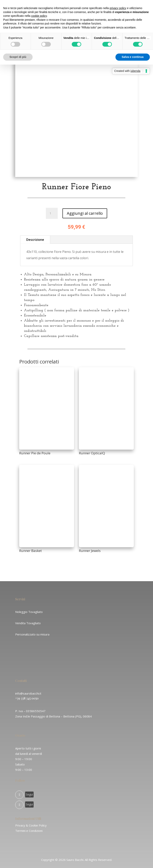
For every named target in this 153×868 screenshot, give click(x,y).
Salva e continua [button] (133, 56)
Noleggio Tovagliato (29, 612)
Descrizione (35, 239)
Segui (29, 794)
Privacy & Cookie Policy (31, 825)
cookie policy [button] (39, 15)
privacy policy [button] (118, 8)
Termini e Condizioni (28, 831)
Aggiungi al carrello (85, 213)
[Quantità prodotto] (52, 213)
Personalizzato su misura (32, 634)
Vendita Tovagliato (28, 623)
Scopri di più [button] (17, 56)
